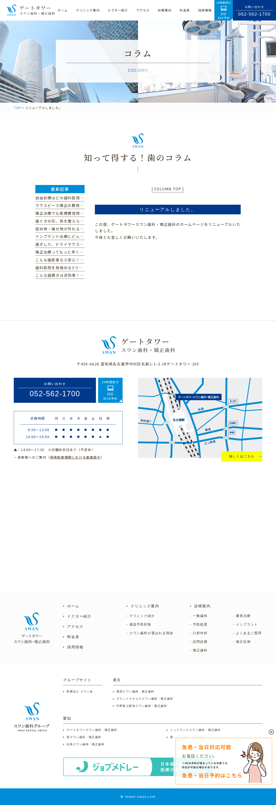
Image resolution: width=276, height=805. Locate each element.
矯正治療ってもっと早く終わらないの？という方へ (81, 252)
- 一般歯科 (199, 616)
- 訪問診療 (199, 641)
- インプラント (245, 624)
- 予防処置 (199, 624)
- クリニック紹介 (140, 616)
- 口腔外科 (199, 633)
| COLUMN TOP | (168, 188)
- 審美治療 (242, 616)
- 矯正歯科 (199, 650)
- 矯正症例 (242, 641)
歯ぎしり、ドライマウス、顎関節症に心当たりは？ (82, 244)
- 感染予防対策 (138, 624)
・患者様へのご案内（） (59, 457)
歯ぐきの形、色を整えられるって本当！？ (73, 221)
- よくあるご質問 (247, 633)
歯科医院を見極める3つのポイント (67, 267)
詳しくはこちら (242, 456)
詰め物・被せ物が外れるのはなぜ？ (67, 228)
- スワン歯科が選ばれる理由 (149, 633)
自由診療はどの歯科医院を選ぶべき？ (70, 197)
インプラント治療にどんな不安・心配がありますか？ (84, 236)
